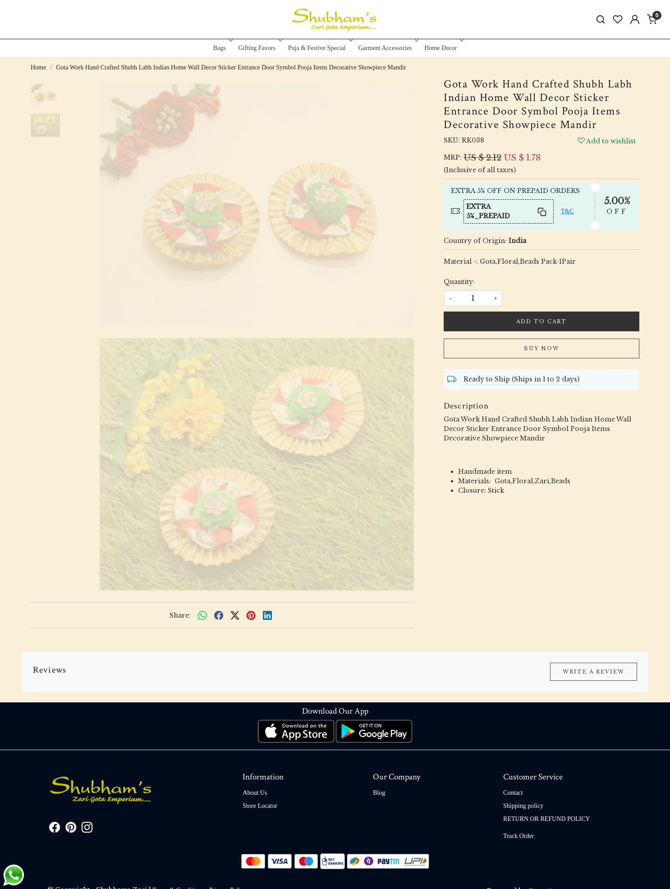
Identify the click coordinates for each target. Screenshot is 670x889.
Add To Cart (541, 321)
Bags (222, 48)
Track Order (518, 836)
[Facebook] (54, 829)
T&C (567, 211)
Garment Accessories (387, 48)
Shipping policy (523, 805)
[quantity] (473, 298)
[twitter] (235, 615)
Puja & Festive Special (319, 48)
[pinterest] (251, 615)
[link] (600, 19)
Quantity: (459, 282)
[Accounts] (634, 19)
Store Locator (260, 805)
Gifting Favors (259, 48)
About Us (255, 792)
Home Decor (443, 48)
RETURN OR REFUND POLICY (546, 819)
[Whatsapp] (202, 615)
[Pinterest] (71, 829)
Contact (513, 792)
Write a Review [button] (593, 672)
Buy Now (542, 348)
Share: (180, 615)
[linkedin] (267, 615)
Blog (379, 792)
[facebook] (219, 615)
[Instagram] (87, 829)
